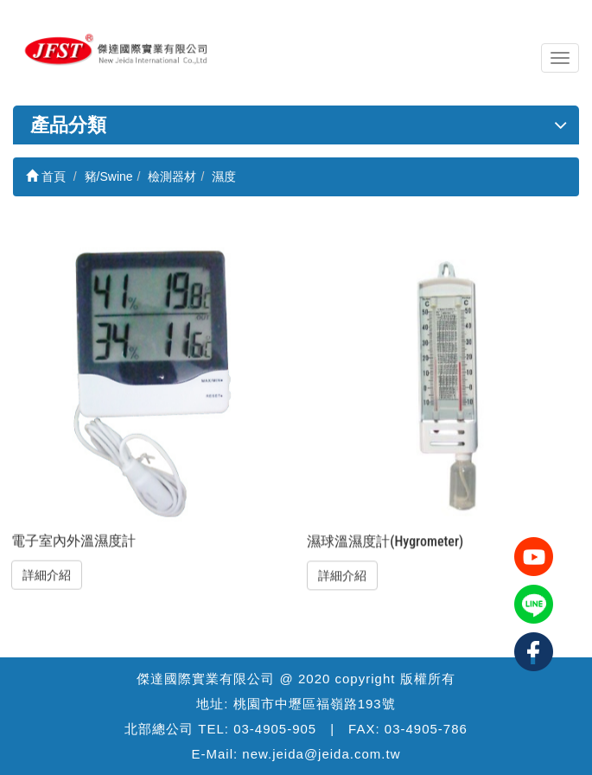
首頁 (46, 176)
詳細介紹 (46, 575)
